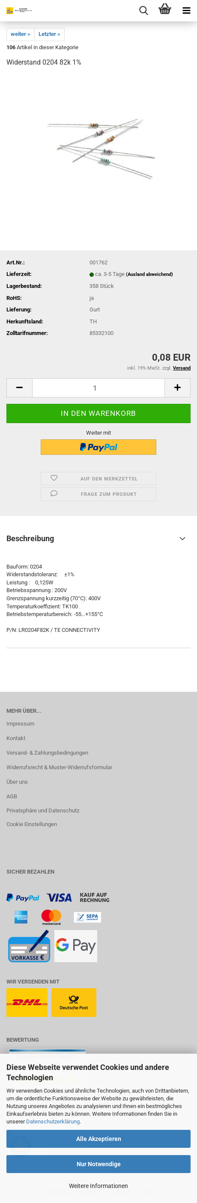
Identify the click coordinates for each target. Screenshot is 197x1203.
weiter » (20, 34)
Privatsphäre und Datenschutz (42, 810)
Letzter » (49, 34)
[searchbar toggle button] (143, 10)
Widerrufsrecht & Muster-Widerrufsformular (59, 767)
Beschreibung (30, 538)
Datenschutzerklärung (53, 1121)
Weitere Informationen (98, 1185)
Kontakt (15, 738)
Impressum (20, 723)
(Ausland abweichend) (149, 274)
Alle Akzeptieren (98, 1138)
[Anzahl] (98, 387)
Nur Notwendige (99, 1164)
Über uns (17, 782)
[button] (19, 387)
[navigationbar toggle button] (186, 10)
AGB (11, 796)
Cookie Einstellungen (31, 824)
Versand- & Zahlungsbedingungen (47, 753)
